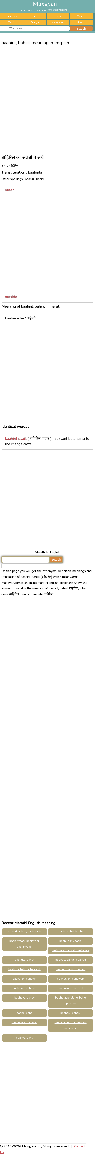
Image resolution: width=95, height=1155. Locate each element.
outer (9, 190)
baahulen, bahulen (25, 979)
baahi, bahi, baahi (70, 941)
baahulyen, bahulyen (70, 979)
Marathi (81, 16)
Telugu (35, 22)
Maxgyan (45, 3)
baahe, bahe (24, 1013)
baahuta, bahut (24, 960)
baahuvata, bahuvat (70, 988)
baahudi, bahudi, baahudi (24, 969)
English (58, 16)
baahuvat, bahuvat (25, 988)
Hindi (35, 16)
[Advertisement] (47, 98)
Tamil (11, 22)
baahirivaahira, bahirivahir (24, 931)
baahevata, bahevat (24, 1022)
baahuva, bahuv (24, 998)
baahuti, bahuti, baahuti (70, 960)
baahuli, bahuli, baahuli (70, 969)
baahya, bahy (24, 1038)
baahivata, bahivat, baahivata (70, 950)
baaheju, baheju (70, 1013)
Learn (81, 22)
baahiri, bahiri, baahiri (70, 931)
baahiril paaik (16, 438)
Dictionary (11, 16)
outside (11, 296)
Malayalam (58, 22)
